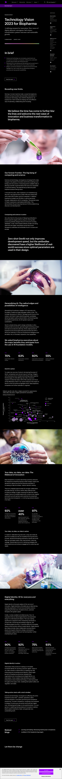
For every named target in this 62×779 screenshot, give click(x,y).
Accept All (46, 770)
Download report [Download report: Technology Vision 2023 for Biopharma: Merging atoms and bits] (8, 5)
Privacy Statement (27, 775)
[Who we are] (29, 2)
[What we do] (14, 2)
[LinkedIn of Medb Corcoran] (50, 50)
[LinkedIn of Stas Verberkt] (50, 71)
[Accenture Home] (6, 2)
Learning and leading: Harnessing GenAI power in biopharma (38, 729)
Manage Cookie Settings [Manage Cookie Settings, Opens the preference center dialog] (46, 776)
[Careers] (36, 2)
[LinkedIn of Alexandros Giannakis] (50, 62)
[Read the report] (10, 79)
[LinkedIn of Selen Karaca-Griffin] (50, 35)
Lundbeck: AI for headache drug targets (32, 732)
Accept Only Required (46, 773)
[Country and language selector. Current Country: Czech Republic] (51, 2)
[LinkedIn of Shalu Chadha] (50, 23)
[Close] (60, 769)
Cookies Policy (19, 775)
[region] (31, 773)
